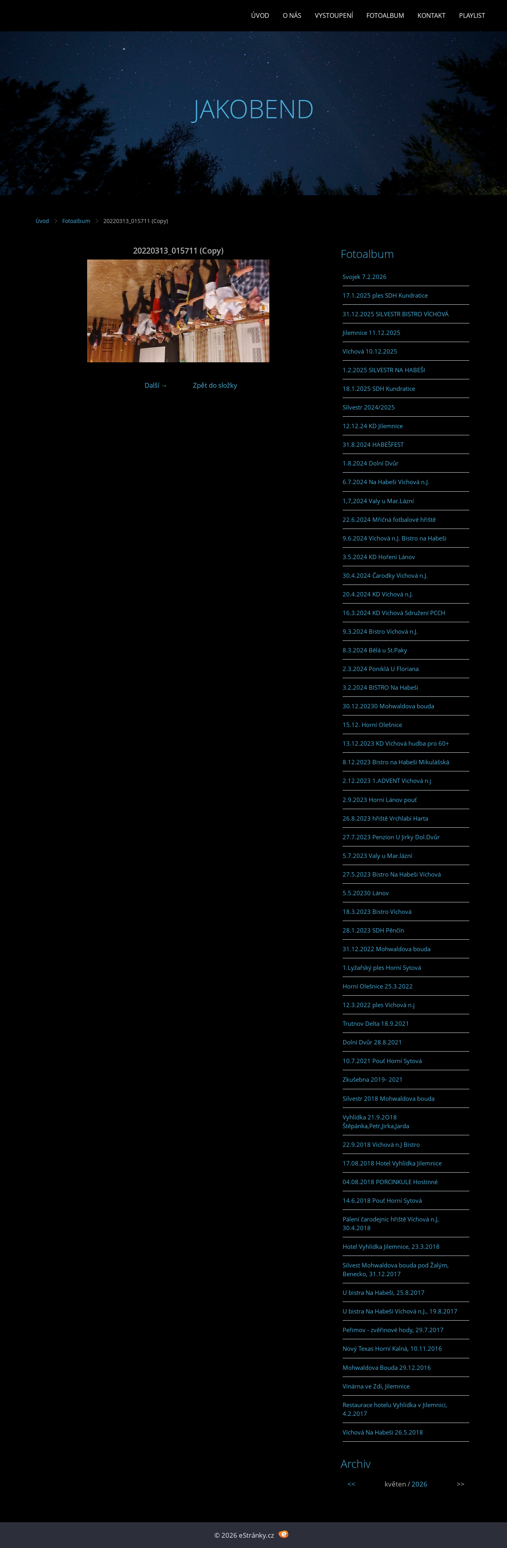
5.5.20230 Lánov (366, 893)
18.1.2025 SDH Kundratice (379, 388)
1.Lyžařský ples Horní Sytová (382, 967)
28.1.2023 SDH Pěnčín (373, 930)
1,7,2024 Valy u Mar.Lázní (378, 501)
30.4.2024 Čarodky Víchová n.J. (385, 575)
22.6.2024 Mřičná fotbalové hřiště (389, 519)
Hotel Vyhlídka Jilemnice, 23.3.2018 (391, 1246)
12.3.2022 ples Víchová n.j (379, 1005)
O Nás (292, 15)
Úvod (260, 15)
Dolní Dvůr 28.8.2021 (372, 1042)
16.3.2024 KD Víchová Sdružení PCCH (394, 613)
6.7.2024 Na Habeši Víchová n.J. (386, 482)
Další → (156, 385)
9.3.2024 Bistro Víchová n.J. (380, 631)
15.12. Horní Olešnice (372, 725)
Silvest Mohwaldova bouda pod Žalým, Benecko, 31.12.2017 (396, 1269)
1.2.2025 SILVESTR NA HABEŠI (384, 370)
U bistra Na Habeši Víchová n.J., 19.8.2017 (400, 1311)
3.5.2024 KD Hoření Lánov (379, 557)
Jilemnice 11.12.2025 (371, 333)
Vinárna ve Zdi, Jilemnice (376, 1386)
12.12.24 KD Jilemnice (373, 426)
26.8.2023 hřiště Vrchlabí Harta (385, 818)
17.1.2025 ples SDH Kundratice (385, 295)
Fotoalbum (385, 15)
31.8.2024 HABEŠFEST (373, 444)
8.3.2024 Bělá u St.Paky (375, 650)
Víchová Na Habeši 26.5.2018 (383, 1432)
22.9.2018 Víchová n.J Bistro (381, 1144)
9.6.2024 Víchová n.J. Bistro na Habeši (394, 538)
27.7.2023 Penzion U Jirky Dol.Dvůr (391, 837)
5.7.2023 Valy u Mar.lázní (377, 856)
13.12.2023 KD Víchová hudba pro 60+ (396, 743)
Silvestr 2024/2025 (369, 407)
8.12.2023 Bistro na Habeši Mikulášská (396, 762)
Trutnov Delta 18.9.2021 (376, 1023)
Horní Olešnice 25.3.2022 (378, 986)
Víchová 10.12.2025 (370, 351)
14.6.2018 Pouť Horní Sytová (382, 1200)
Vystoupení (334, 15)
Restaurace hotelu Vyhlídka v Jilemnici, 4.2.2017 (395, 1409)
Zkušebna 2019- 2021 (373, 1079)
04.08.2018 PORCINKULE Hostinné (390, 1182)
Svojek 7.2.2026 (365, 277)
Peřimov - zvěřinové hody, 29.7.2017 (393, 1330)
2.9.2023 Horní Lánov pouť (380, 800)
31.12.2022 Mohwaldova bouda (387, 949)
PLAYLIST (472, 15)
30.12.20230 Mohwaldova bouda (388, 706)
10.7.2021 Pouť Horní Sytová (382, 1061)
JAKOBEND (253, 108)
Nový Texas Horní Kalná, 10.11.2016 (392, 1348)
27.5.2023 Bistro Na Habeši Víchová (392, 874)
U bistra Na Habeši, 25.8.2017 (384, 1292)
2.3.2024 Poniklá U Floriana (381, 669)
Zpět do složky (215, 385)
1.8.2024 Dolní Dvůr (370, 463)
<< (351, 1483)
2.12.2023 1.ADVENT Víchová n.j (387, 781)
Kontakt (431, 15)
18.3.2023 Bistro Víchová (377, 911)
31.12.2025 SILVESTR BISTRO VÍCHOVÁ (396, 314)
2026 (419, 1483)
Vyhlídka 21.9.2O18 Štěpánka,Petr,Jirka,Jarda (376, 1121)
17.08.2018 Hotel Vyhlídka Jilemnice (392, 1163)
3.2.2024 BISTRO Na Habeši (380, 687)
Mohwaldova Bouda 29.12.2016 (387, 1367)
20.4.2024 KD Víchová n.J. (378, 594)
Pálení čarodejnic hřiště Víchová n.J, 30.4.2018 (391, 1223)
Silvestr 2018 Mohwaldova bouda (389, 1098)
